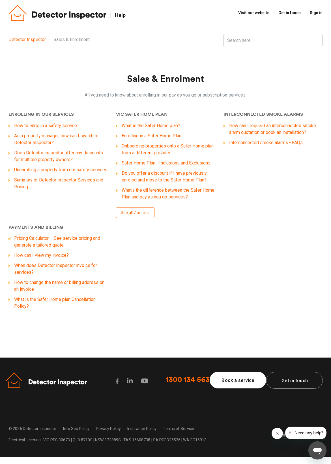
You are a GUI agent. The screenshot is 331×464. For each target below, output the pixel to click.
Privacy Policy (108, 429)
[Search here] (273, 40)
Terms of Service (178, 429)
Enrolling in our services (41, 114)
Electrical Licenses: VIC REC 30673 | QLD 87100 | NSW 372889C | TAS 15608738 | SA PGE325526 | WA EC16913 (107, 440)
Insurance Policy (142, 429)
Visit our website (253, 12)
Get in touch (289, 12)
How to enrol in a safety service (45, 125)
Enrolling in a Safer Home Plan (151, 135)
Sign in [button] (316, 12)
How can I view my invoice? (41, 255)
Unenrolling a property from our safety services (61, 169)
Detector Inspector (27, 39)
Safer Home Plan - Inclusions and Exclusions (166, 163)
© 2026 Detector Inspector (32, 429)
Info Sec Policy (76, 429)
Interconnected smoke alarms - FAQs (266, 142)
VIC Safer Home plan (141, 114)
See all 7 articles (135, 212)
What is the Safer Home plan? (151, 125)
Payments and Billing (35, 227)
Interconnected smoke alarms (263, 114)
